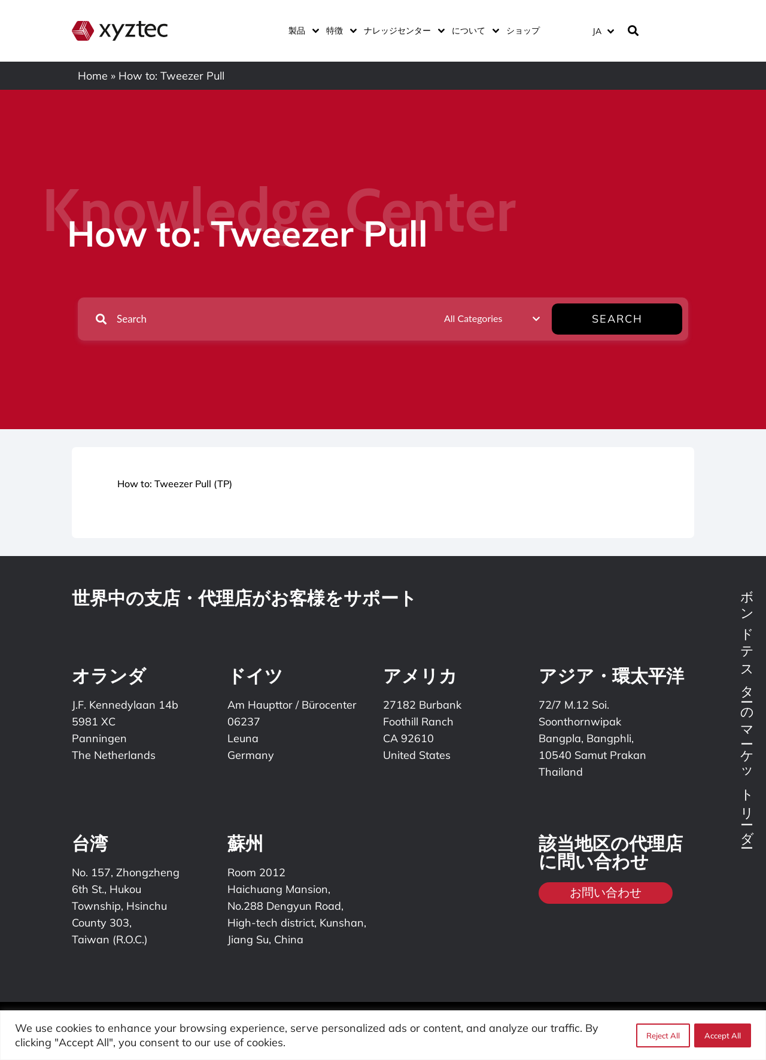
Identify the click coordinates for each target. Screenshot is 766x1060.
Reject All (662, 1035)
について (473, 31)
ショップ (523, 30)
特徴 (339, 31)
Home (93, 76)
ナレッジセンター (402, 31)
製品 (301, 31)
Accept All (722, 1035)
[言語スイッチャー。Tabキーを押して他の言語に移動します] (602, 31)
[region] (383, 1035)
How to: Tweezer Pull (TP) (174, 484)
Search (644, 319)
